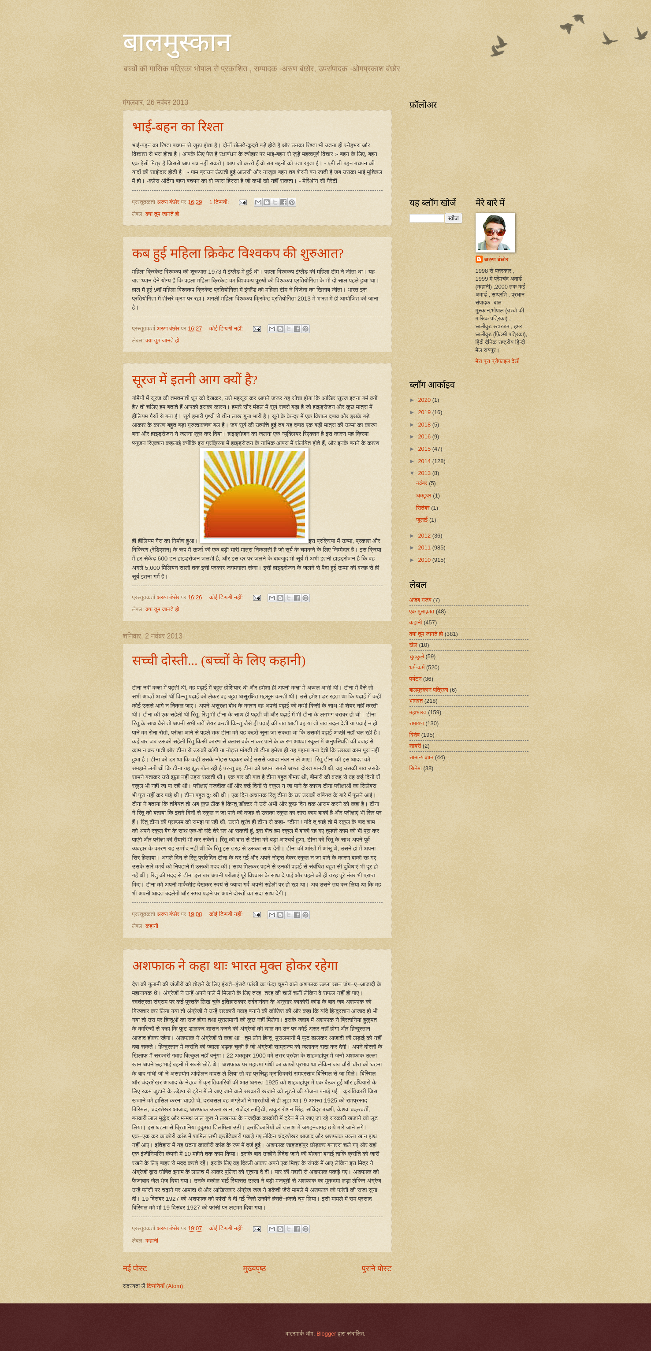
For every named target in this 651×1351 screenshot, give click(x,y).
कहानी (151, 926)
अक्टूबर (424, 495)
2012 (425, 535)
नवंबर (422, 483)
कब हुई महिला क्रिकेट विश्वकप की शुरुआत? (238, 253)
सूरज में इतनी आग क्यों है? (195, 379)
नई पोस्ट (135, 1268)
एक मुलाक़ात (422, 611)
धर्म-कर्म (417, 667)
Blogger (326, 1333)
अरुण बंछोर (496, 259)
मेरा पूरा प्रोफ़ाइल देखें (497, 361)
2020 (425, 400)
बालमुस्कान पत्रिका (429, 690)
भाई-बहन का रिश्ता (178, 126)
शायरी (415, 745)
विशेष (414, 734)
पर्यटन (415, 679)
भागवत (416, 701)
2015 (425, 448)
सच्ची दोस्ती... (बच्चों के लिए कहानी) (219, 660)
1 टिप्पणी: (220, 202)
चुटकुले (416, 656)
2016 (425, 436)
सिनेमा (415, 768)
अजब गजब (420, 600)
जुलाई (422, 519)
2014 (425, 461)
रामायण (416, 723)
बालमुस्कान (177, 42)
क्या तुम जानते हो (162, 214)
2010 (425, 560)
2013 (425, 473)
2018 (425, 424)
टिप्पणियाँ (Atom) (165, 1286)
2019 (425, 412)
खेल (413, 645)
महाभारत (418, 712)
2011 (425, 547)
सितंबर (423, 508)
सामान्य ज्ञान (421, 757)
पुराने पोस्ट (376, 1268)
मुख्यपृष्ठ (254, 1268)
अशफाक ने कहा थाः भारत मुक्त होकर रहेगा (235, 965)
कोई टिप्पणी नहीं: (227, 328)
